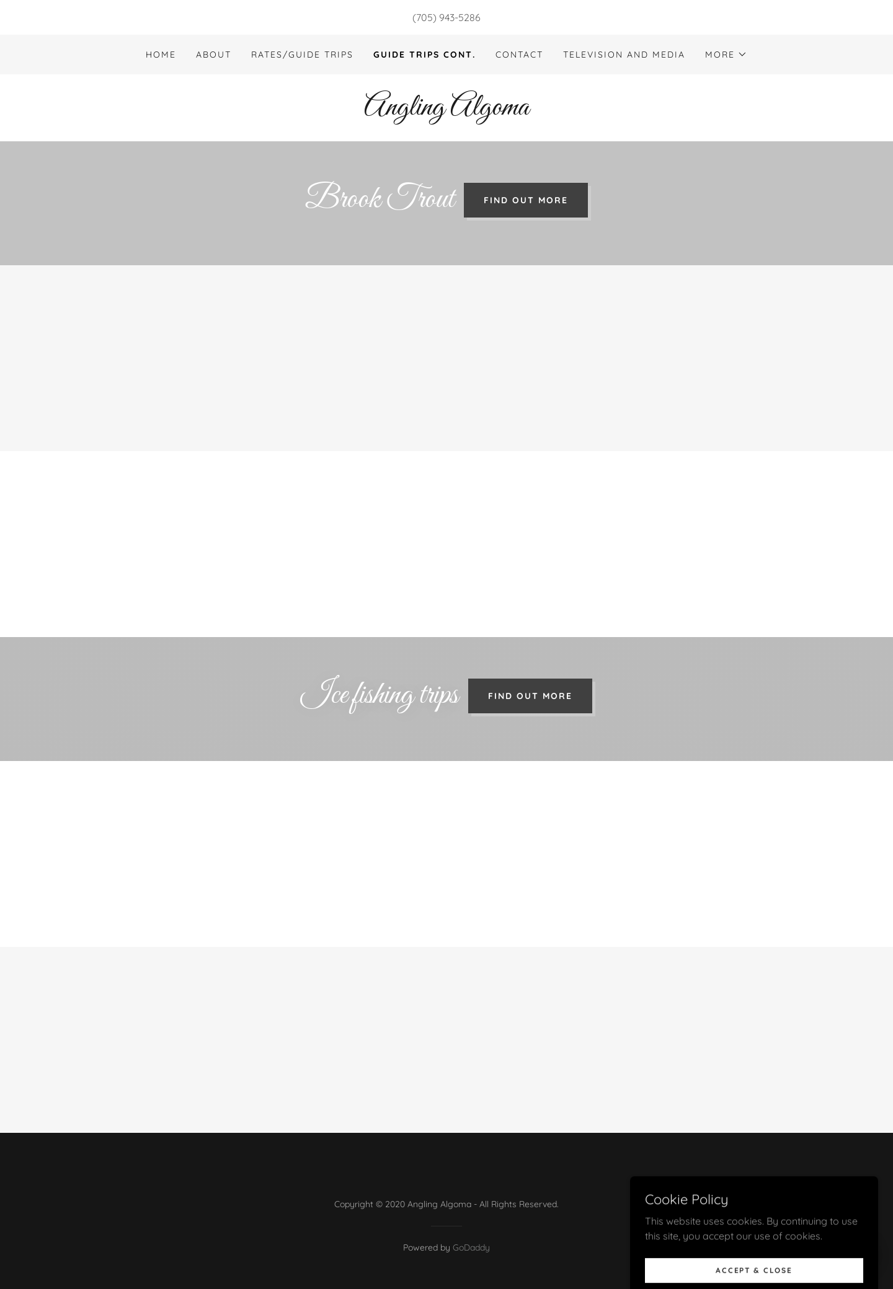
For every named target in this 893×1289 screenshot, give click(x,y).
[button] (726, 54)
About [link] (213, 54)
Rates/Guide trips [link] (302, 54)
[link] (446, 111)
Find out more (526, 200)
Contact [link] (519, 54)
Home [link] (161, 54)
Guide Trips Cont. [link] (424, 54)
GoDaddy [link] (471, 1247)
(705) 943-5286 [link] (446, 17)
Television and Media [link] (624, 54)
